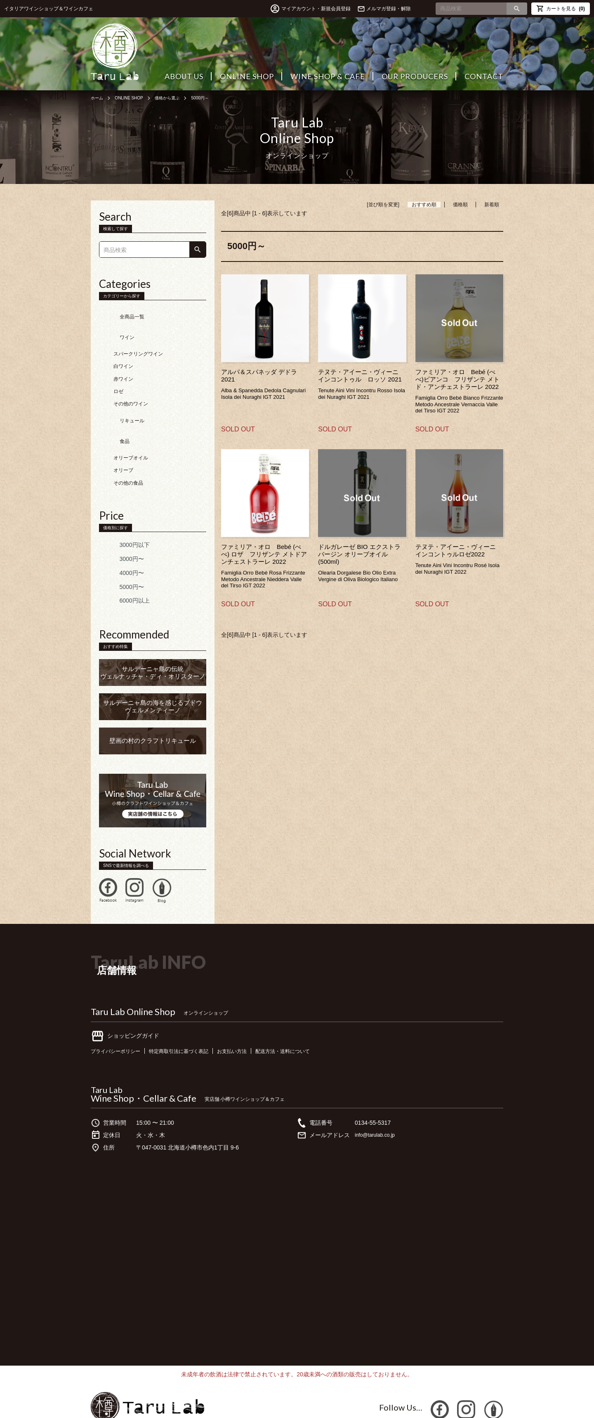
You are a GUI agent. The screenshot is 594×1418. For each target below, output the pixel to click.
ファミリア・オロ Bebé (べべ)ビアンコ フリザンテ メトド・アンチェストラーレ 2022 (457, 379)
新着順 (491, 204)
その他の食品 (128, 450)
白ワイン (123, 350)
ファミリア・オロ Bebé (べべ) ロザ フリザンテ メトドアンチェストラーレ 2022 (264, 554)
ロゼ (118, 375)
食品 (112, 413)
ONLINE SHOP (247, 76)
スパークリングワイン (138, 338)
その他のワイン (130, 388)
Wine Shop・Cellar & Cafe (143, 1065)
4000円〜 (119, 540)
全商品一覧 (119, 313)
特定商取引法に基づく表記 (191, 1018)
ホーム (98, 98)
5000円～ (214, 98)
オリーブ (123, 438)
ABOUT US (184, 76)
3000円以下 (122, 512)
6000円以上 (122, 568)
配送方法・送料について (310, 1018)
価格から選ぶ (178, 98)
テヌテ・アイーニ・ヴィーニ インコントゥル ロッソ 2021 (361, 375)
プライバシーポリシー (119, 1018)
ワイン (114, 325)
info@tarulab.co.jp (378, 1102)
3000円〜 (119, 526)
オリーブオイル (130, 425)
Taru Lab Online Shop (133, 979)
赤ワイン (123, 362)
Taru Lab (107, 1057)
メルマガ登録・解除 (388, 9)
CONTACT (483, 76)
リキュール (119, 400)
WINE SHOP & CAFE (327, 76)
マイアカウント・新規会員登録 (297, 9)
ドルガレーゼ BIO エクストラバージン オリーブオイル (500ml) (359, 554)
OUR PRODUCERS (415, 76)
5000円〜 (119, 554)
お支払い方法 (252, 1018)
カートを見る (560, 8)
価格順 (460, 204)
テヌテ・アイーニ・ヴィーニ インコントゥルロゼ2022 (458, 550)
